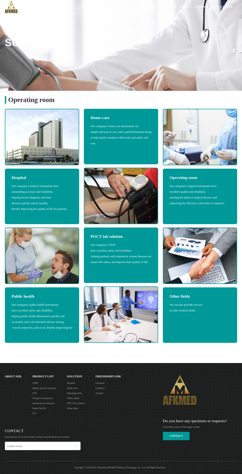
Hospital (71, 383)
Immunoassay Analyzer (43, 403)
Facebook (100, 383)
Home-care (72, 388)
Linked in (100, 388)
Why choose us (223, 9)
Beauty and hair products (44, 388)
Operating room (36, 28)
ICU (34, 413)
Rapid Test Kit (39, 408)
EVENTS (185, 6)
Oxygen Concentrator (42, 398)
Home (108, 6)
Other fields (72, 408)
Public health (73, 398)
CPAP (35, 383)
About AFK (125, 6)
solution (168, 6)
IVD (34, 393)
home (11, 28)
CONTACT (201, 6)
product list (147, 6)
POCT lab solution (76, 403)
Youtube (99, 393)
